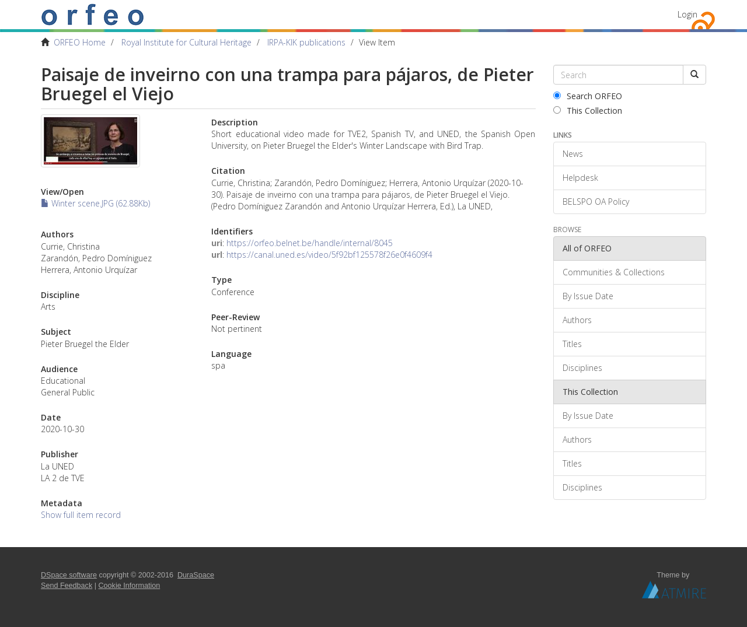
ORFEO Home (80, 42)
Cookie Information (129, 586)
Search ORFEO (587, 95)
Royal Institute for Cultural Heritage (186, 42)
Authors (577, 319)
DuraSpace (195, 575)
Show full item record (81, 514)
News (573, 153)
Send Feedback (66, 586)
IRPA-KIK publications (306, 42)
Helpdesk (580, 177)
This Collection (587, 110)
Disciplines (582, 367)
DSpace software (69, 575)
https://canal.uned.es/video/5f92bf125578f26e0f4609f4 (329, 254)
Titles (572, 343)
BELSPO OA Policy (596, 201)
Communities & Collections (614, 272)
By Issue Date (588, 296)
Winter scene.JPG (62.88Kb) (95, 203)
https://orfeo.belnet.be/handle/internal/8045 (309, 242)
